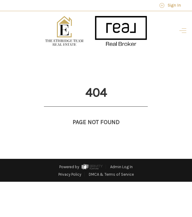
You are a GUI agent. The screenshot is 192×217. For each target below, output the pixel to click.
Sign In (170, 5)
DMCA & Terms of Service (111, 163)
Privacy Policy (69, 163)
